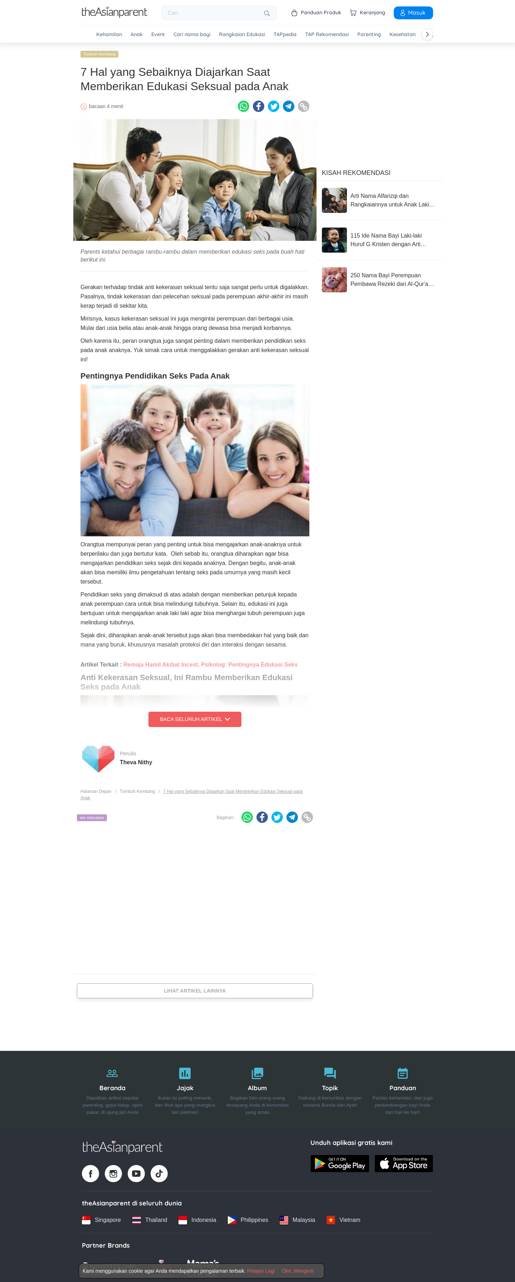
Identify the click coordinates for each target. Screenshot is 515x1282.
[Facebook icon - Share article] (258, 105)
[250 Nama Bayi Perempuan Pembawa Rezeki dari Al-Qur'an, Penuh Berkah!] (379, 278)
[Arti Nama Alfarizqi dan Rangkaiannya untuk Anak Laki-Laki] (379, 198)
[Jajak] (185, 1088)
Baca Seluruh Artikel (195, 718)
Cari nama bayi (191, 34)
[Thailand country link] (149, 1218)
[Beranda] (112, 1088)
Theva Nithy (136, 760)
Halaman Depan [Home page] (96, 789)
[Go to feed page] (114, 15)
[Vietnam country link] (343, 1218)
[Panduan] (403, 1088)
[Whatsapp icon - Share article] (243, 105)
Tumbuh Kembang (99, 52)
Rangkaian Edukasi (242, 34)
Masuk (412, 12)
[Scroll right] (427, 34)
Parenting (369, 34)
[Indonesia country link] (197, 1218)
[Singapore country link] (101, 1218)
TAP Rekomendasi (327, 34)
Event (158, 34)
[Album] (258, 1088)
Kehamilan (109, 34)
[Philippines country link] (248, 1218)
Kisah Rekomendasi (356, 171)
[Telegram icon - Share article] (288, 105)
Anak (137, 34)
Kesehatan (402, 34)
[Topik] (330, 1088)
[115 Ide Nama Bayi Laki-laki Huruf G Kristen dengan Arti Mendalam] (379, 238)
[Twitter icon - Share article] (273, 105)
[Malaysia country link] (297, 1218)
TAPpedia (285, 34)
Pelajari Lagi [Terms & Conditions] (261, 1271)
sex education (92, 816)
